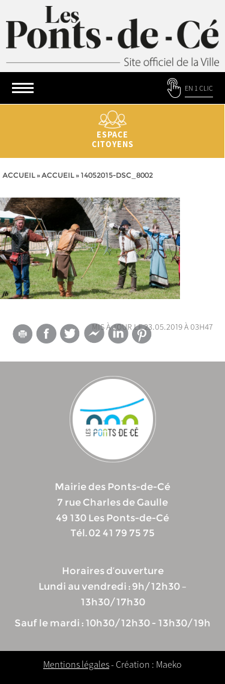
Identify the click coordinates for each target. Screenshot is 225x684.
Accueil (18, 175)
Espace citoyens (112, 130)
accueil (57, 175)
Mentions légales (76, 664)
